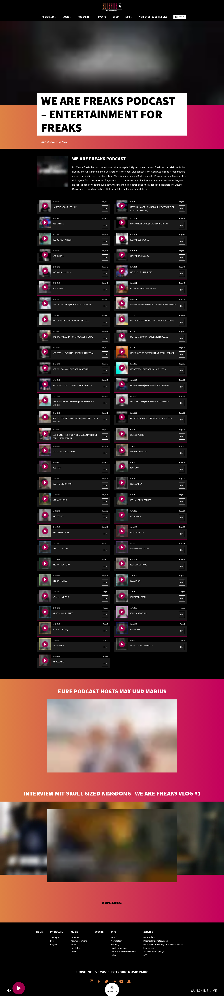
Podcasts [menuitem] (85, 16)
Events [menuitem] (102, 16)
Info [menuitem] (128, 16)
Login (179, 17)
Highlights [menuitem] (75, 948)
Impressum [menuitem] (148, 948)
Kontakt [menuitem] (114, 937)
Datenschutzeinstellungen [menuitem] (155, 940)
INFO (105, 209)
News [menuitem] (73, 944)
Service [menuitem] (148, 931)
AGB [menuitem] (145, 955)
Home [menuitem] (39, 931)
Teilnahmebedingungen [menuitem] (154, 951)
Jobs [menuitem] (113, 955)
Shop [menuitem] (116, 16)
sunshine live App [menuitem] (119, 948)
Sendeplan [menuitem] (55, 937)
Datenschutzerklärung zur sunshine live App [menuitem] (163, 944)
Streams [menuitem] (75, 937)
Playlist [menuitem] (53, 944)
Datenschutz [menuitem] (149, 937)
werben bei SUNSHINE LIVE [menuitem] (123, 951)
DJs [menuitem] (52, 940)
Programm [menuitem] (49, 16)
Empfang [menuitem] (115, 944)
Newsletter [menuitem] (116, 940)
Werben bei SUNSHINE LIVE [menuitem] (153, 16)
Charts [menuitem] (74, 951)
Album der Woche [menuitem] (79, 940)
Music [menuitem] (67, 16)
